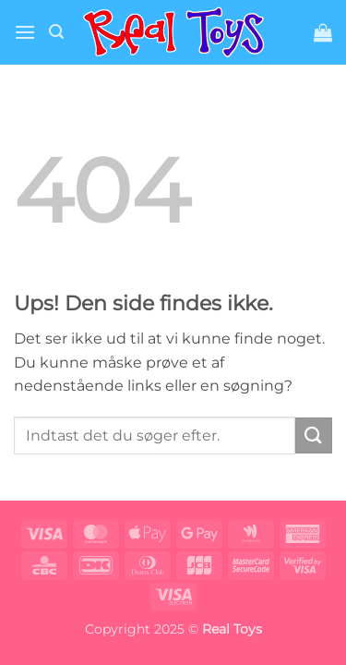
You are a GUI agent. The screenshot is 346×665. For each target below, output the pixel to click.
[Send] (313, 435)
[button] (25, 31)
